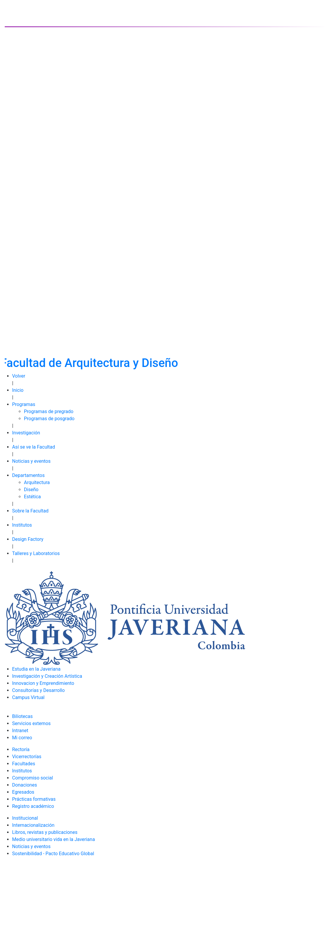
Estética (32, 496)
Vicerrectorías (26, 756)
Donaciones (24, 785)
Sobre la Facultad (30, 511)
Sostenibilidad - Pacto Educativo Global (53, 853)
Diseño (31, 489)
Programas (23, 404)
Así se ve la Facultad (33, 447)
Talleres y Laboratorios (36, 553)
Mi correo (22, 737)
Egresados (23, 792)
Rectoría (21, 749)
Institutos (22, 525)
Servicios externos (31, 723)
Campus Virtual (28, 697)
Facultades (23, 763)
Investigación (26, 433)
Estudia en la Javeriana (36, 669)
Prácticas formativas (34, 799)
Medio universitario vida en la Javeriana (53, 839)
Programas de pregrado (48, 411)
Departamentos (28, 475)
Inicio (17, 390)
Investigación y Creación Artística (47, 676)
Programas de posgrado (49, 418)
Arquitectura (37, 482)
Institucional (25, 818)
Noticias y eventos (31, 461)
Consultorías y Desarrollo (38, 690)
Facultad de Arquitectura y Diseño (89, 363)
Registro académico (33, 806)
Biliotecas (22, 716)
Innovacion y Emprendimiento (43, 683)
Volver (18, 376)
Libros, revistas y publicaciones (44, 832)
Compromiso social (32, 778)
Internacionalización (33, 825)
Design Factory (27, 539)
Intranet (20, 730)
